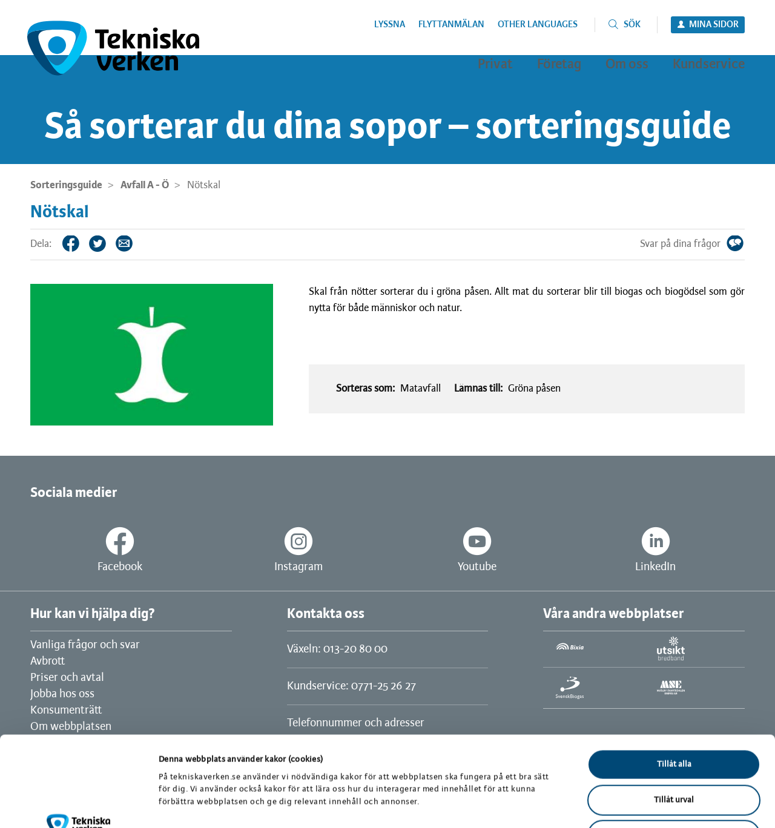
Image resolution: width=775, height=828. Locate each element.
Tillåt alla (674, 680)
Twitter (106, 243)
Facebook (80, 243)
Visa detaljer (628, 804)
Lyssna (389, 25)
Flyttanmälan (451, 25)
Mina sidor (714, 25)
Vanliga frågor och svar (85, 645)
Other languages (538, 25)
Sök (632, 25)
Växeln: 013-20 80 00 (337, 649)
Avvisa (673, 750)
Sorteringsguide (66, 185)
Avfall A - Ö (144, 185)
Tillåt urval (674, 715)
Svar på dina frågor (744, 243)
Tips (133, 243)
